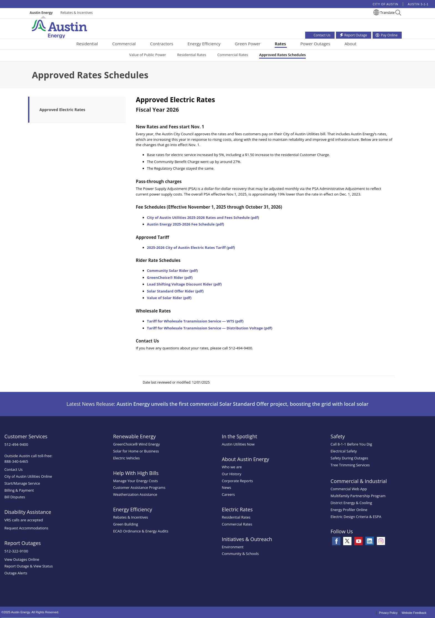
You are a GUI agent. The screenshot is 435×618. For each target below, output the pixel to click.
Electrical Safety (344, 451)
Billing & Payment (19, 490)
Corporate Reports (237, 480)
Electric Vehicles (126, 458)
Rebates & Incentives (76, 12)
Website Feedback (414, 612)
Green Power (247, 43)
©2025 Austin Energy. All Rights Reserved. (30, 612)
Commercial (124, 43)
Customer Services (25, 436)
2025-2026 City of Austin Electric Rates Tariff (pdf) (191, 247)
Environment (233, 546)
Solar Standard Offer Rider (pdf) (175, 291)
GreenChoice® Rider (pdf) (170, 277)
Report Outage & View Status (28, 566)
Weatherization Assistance (135, 494)
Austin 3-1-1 (418, 4)
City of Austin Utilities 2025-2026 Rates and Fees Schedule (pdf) (203, 217)
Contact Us (13, 469)
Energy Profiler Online (349, 509)
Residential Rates (191, 54)
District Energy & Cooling (351, 502)
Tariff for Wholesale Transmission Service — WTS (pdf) (195, 321)
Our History (231, 473)
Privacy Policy (388, 612)
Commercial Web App (349, 488)
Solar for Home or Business (136, 451)
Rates (280, 43)
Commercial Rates (232, 54)
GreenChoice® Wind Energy (136, 444)
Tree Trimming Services (350, 464)
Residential (87, 43)
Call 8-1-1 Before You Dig (351, 444)
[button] (398, 13)
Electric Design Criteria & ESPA (356, 516)
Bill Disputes (14, 496)
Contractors (161, 43)
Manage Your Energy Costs (135, 480)
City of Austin (385, 4)
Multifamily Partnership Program (358, 495)
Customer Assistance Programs (139, 487)
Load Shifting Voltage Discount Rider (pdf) (184, 284)
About (350, 43)
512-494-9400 (16, 444)
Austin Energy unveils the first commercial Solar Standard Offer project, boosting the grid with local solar (242, 404)
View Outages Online (21, 559)
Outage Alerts (15, 573)
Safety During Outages (349, 458)
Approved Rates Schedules (282, 54)
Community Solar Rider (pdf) (172, 270)
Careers (228, 494)
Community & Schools (240, 553)
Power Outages (315, 43)
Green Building (125, 524)
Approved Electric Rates (62, 109)
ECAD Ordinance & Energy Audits (140, 531)
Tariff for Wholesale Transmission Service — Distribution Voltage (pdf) (209, 328)
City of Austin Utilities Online (28, 476)
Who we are (232, 466)
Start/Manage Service (22, 483)
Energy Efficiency (204, 43)
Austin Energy (41, 12)
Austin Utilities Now (238, 444)
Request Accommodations (26, 528)
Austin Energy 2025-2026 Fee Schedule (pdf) (185, 224)
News (226, 487)
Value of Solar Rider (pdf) (169, 297)
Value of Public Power (147, 54)
